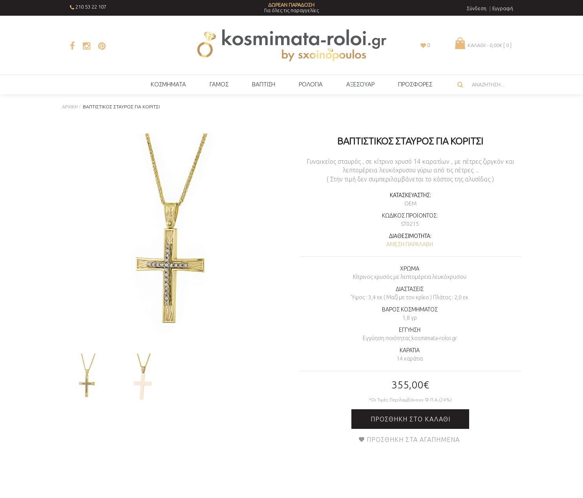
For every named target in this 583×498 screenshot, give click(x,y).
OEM (410, 203)
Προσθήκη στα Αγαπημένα (413, 439)
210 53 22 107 (90, 6)
